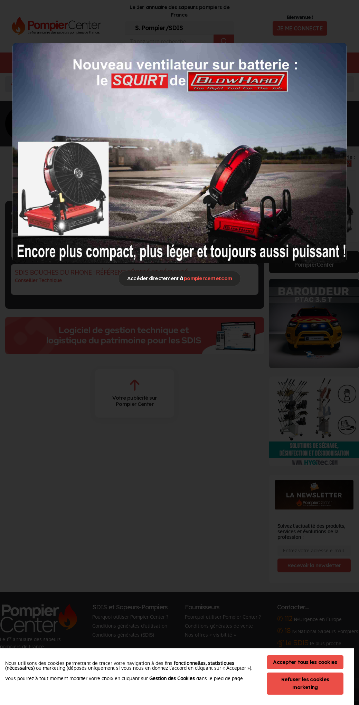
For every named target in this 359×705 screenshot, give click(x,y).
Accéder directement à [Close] (179, 278)
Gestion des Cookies (172, 678)
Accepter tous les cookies (305, 662)
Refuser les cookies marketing (305, 683)
